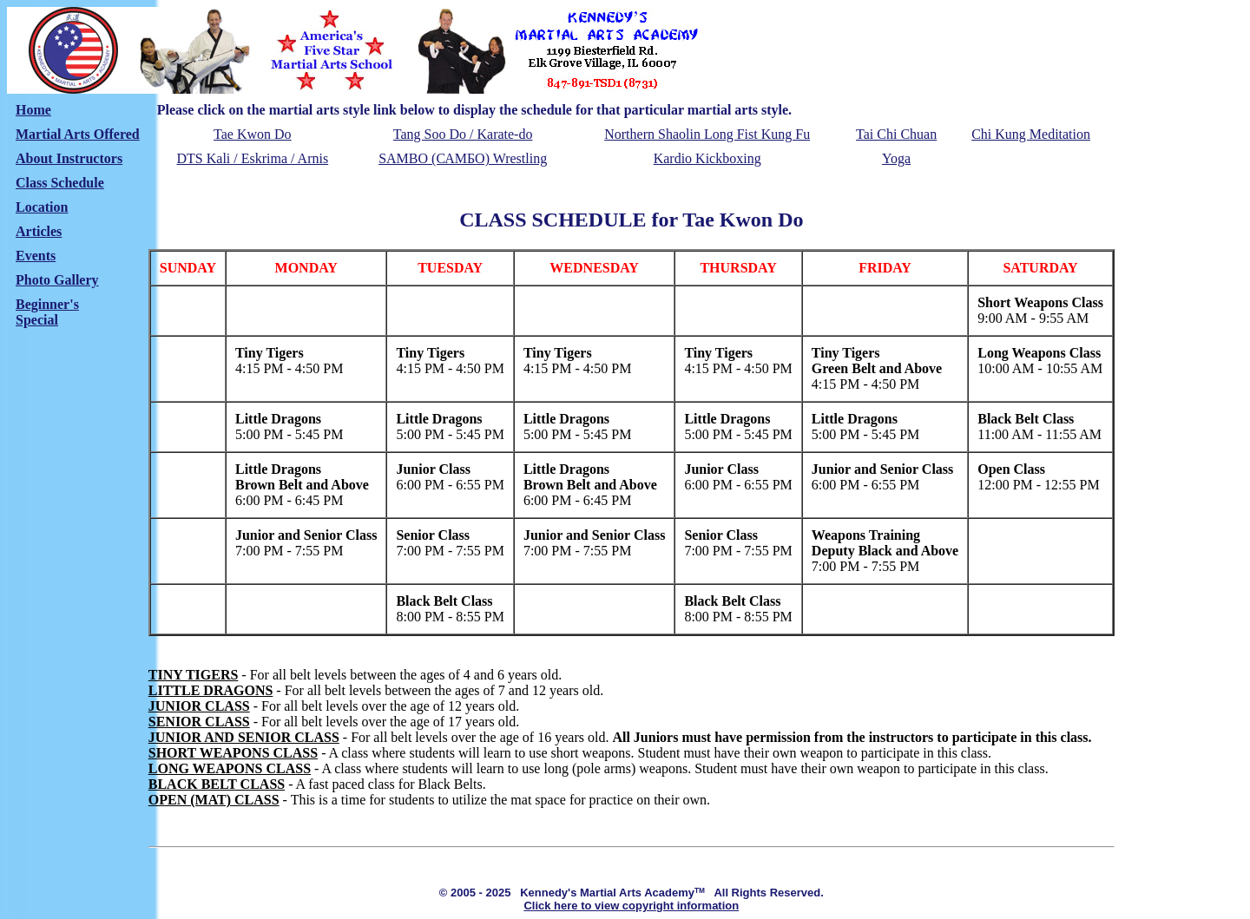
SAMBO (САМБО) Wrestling (462, 158)
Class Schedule (60, 182)
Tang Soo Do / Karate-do (463, 134)
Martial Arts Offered (78, 134)
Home (33, 109)
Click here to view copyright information (631, 905)
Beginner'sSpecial (47, 312)
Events (36, 255)
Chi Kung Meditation (1030, 134)
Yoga (896, 158)
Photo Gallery (57, 279)
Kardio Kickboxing (707, 158)
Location (42, 207)
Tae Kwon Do (253, 134)
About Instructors (69, 158)
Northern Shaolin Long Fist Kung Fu (707, 134)
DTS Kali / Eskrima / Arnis (253, 158)
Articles (39, 231)
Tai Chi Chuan (896, 134)
